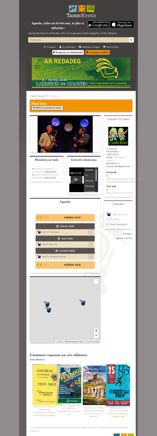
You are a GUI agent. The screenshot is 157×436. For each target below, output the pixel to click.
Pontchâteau (119, 157)
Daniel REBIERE (42, 174)
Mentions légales (79, 427)
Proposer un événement (99, 427)
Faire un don (110, 47)
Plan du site (45, 427)
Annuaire (53, 96)
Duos (116, 219)
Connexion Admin (97, 52)
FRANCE (110, 160)
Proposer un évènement (68, 52)
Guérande (54, 232)
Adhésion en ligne (89, 47)
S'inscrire (50, 47)
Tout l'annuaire (116, 224)
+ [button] (96, 330)
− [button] (96, 335)
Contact (54, 427)
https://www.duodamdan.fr (119, 192)
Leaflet (59, 342)
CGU (69, 427)
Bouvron (53, 244)
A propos (35, 427)
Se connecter (67, 47)
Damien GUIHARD (43, 168)
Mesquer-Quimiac (58, 256)
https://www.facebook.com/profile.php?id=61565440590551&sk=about (125, 180)
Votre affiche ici (37, 359)
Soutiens (63, 427)
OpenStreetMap (93, 342)
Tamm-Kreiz (37, 96)
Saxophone (38, 171)
